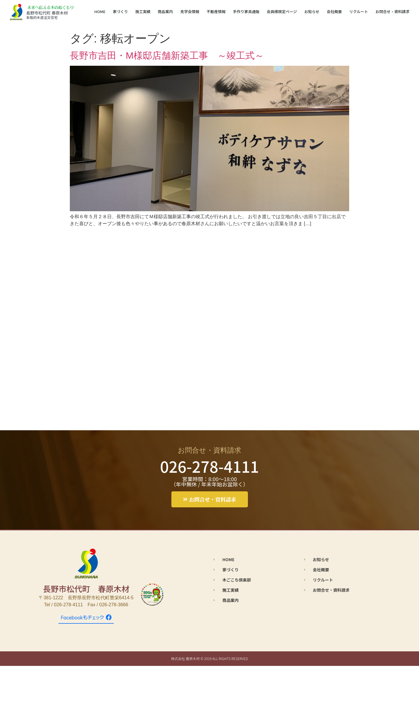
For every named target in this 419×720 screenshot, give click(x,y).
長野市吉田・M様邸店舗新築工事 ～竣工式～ (167, 55)
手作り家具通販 (246, 11)
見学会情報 (189, 11)
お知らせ (311, 11)
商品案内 (165, 11)
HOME (99, 11)
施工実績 (142, 11)
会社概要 (334, 11)
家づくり (120, 11)
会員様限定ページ (282, 11)
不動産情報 (216, 11)
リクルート (358, 11)
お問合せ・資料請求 (392, 11)
